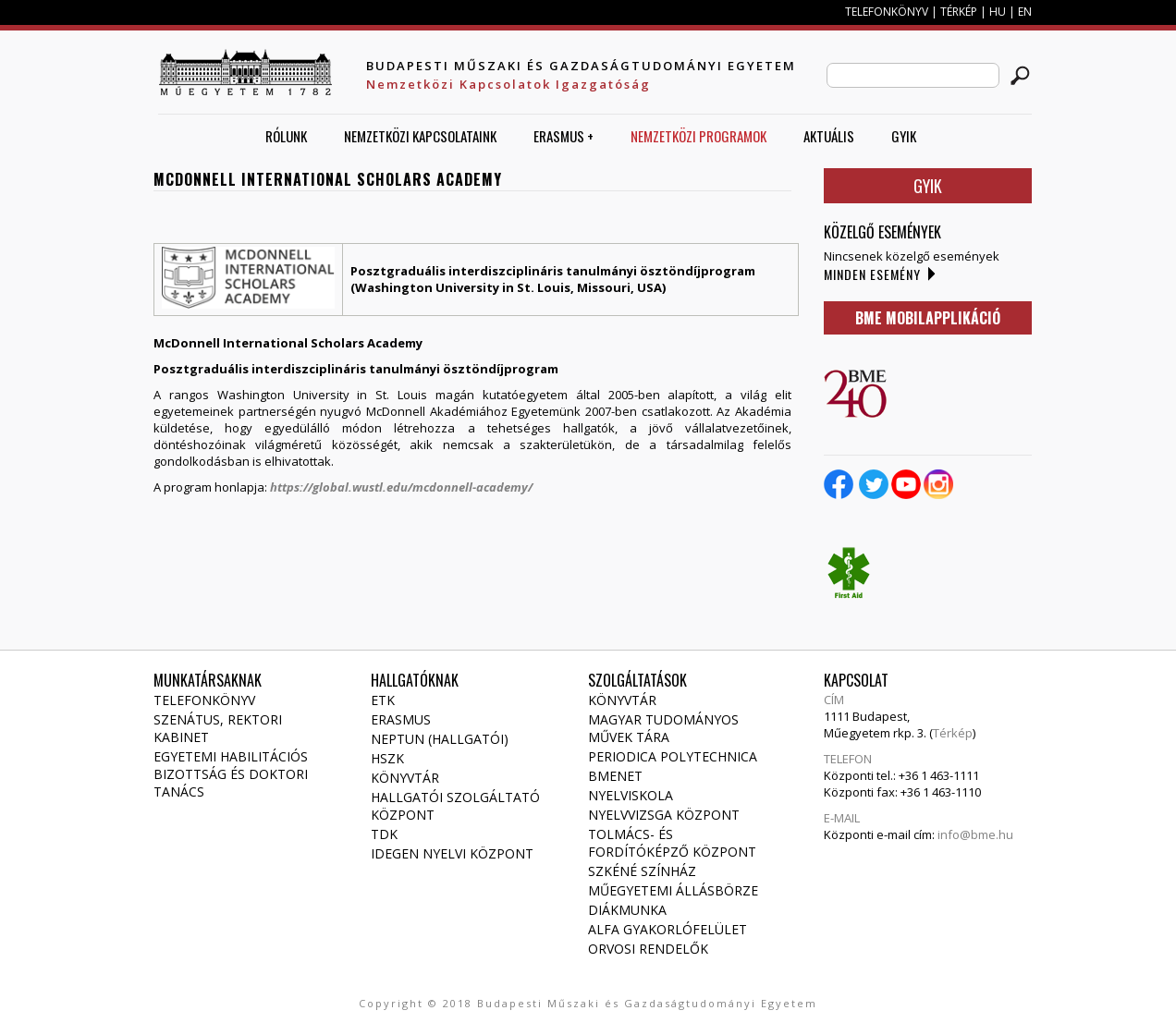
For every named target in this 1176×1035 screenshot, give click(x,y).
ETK (383, 700)
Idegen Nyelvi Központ (452, 853)
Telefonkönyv (204, 700)
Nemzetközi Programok (698, 136)
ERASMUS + (563, 136)
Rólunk (286, 136)
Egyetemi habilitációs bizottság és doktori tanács (230, 774)
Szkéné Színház (642, 871)
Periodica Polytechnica (672, 756)
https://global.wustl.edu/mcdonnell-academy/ (401, 487)
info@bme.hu (975, 834)
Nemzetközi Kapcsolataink (420, 136)
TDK (384, 834)
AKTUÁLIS (828, 136)
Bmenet (615, 776)
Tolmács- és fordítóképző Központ (672, 842)
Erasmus (401, 719)
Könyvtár (405, 777)
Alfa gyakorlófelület (667, 929)
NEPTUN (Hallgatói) (439, 739)
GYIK (903, 136)
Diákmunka (627, 910)
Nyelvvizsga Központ (664, 814)
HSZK (387, 758)
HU (997, 11)
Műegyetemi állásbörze (673, 890)
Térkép (953, 732)
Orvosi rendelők (648, 948)
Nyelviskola (630, 795)
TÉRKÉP (960, 11)
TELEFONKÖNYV (886, 11)
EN (1025, 11)
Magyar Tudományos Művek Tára (663, 728)
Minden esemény (872, 274)
